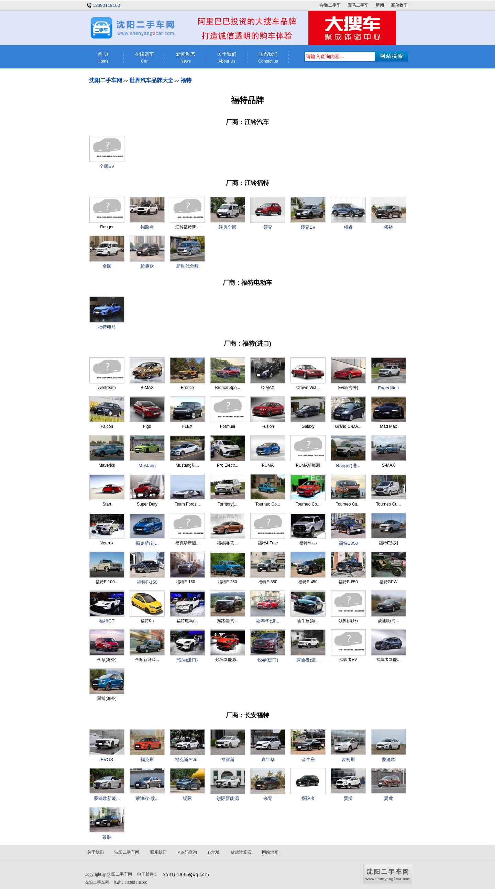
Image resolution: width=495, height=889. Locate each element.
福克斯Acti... (187, 759)
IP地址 (214, 852)
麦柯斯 (348, 759)
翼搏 (348, 798)
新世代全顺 (187, 266)
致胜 (106, 837)
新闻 (380, 5)
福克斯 (147, 759)
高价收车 (399, 5)
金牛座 (308, 759)
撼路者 (147, 227)
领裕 (388, 227)
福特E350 (348, 543)
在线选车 (144, 58)
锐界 (267, 798)
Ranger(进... (348, 465)
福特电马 (107, 326)
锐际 (187, 798)
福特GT (106, 621)
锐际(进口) (187, 659)
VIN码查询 (187, 852)
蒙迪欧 (388, 759)
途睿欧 (147, 266)
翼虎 (388, 798)
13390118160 (106, 5)
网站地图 (270, 852)
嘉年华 (268, 759)
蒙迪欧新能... (107, 798)
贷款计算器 (241, 852)
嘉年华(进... (267, 621)
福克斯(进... (146, 543)
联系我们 (268, 58)
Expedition (388, 387)
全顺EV (106, 166)
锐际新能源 (228, 798)
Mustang (147, 465)
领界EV (307, 227)
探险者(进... (307, 659)
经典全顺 (227, 227)
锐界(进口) (267, 659)
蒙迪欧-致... (146, 798)
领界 (267, 227)
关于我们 (227, 58)
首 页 (103, 58)
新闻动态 (185, 58)
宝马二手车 (358, 5)
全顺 (106, 266)
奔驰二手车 (330, 5)
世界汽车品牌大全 (151, 80)
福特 (185, 80)
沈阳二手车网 (105, 80)
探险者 (308, 798)
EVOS (107, 759)
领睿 (348, 227)
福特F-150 (147, 582)
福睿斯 (227, 759)
